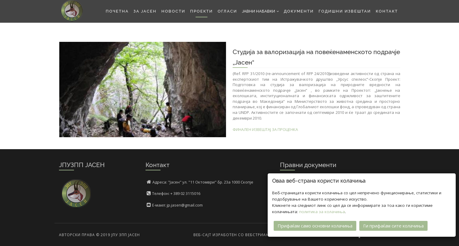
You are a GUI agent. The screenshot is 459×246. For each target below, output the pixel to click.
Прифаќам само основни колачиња (315, 226)
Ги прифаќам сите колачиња (393, 226)
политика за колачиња (322, 211)
